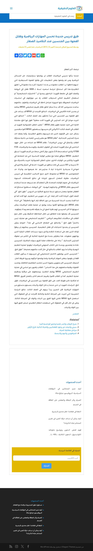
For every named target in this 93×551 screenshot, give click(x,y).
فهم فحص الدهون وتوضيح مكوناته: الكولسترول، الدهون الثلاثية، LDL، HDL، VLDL (64, 433)
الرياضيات (38, 47)
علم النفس (31, 47)
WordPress (45, 547)
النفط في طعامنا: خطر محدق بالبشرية (66, 411)
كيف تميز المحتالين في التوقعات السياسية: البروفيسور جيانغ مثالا (64, 391)
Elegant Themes (68, 547)
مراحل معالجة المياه (68, 330)
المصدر (76, 313)
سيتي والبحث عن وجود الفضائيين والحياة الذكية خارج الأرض (52, 327)
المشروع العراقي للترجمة (64, 47)
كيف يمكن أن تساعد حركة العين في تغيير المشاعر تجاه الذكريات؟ (64, 421)
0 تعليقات (22, 47)
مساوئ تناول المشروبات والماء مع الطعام (27, 505)
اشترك (46, 465)
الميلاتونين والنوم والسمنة (65, 333)
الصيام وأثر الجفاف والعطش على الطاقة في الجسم (64, 402)
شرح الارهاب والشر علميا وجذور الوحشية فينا (58, 324)
